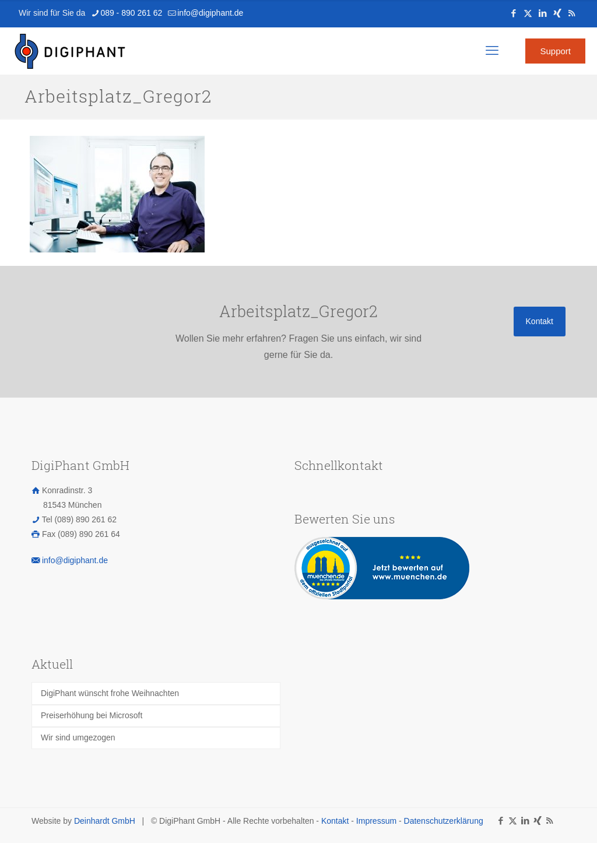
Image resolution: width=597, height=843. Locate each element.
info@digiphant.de (75, 560)
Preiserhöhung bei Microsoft (91, 715)
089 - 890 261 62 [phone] (131, 12)
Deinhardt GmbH (104, 821)
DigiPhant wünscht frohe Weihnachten (110, 693)
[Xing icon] (557, 13)
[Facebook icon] (513, 13)
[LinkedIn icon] (542, 13)
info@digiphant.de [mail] (210, 12)
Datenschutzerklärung (443, 821)
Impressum (376, 821)
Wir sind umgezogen (78, 737)
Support (555, 51)
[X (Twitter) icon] (528, 13)
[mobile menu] (492, 51)
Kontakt (335, 821)
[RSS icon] (571, 13)
